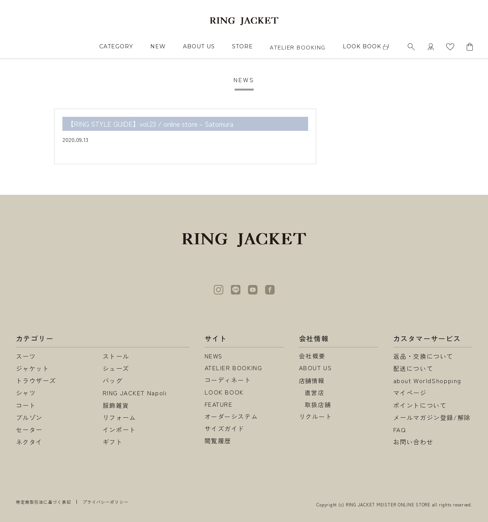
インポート (119, 429)
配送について (413, 368)
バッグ (113, 380)
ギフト (113, 441)
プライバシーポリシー (106, 502)
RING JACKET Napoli (135, 392)
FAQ (399, 429)
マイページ (410, 392)
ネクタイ (29, 441)
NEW (158, 46)
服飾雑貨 (116, 405)
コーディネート (228, 380)
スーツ (26, 356)
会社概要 (312, 356)
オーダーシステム (231, 417)
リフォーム (119, 417)
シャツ (26, 392)
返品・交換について (423, 356)
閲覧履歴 (218, 441)
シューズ (116, 368)
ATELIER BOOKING (298, 47)
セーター (29, 429)
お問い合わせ (413, 441)
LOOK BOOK (224, 392)
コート (26, 405)
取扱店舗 (318, 405)
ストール (116, 356)
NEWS (214, 356)
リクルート (315, 417)
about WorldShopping (427, 380)
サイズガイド (225, 429)
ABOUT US (199, 46)
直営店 (315, 392)
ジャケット (32, 368)
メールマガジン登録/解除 (432, 417)
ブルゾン (29, 417)
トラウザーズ (36, 380)
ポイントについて (420, 405)
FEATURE (219, 405)
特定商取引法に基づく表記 (43, 502)
